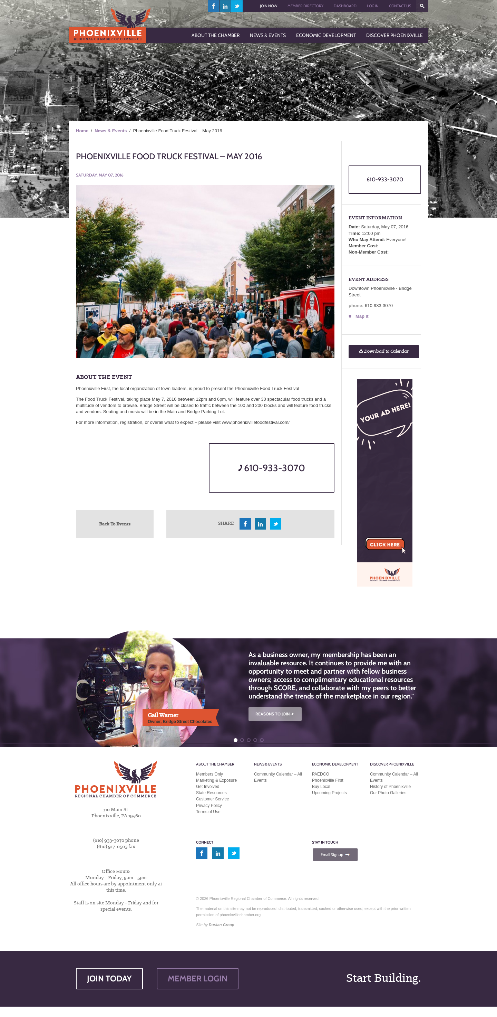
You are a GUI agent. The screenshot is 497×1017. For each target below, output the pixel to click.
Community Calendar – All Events (278, 777)
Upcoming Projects (329, 792)
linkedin (225, 6)
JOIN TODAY (109, 978)
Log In (373, 5)
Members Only (209, 774)
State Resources (211, 792)
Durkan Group (221, 925)
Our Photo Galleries (388, 792)
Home (82, 130)
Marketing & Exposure (216, 780)
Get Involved (207, 786)
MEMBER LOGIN (197, 978)
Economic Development (335, 764)
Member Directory (305, 5)
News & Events (111, 130)
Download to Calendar (384, 351)
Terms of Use (208, 811)
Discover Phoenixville (392, 764)
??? (422, 6)
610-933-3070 (271, 468)
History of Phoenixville (390, 786)
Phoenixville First (327, 780)
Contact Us (400, 5)
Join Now (268, 5)
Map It (362, 316)
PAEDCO (320, 774)
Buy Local (321, 786)
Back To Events (114, 524)
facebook (214, 6)
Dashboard (345, 5)
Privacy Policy (209, 805)
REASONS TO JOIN (275, 713)
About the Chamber (215, 764)
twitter (237, 6)
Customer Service (212, 799)
